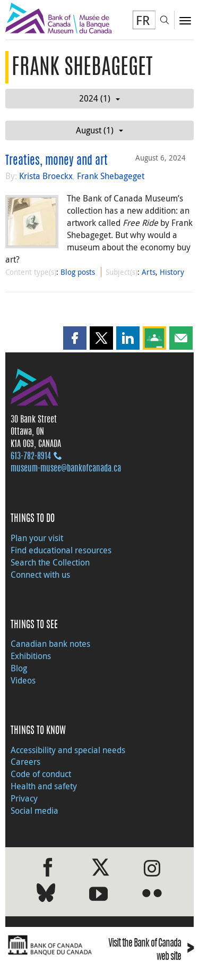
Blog (19, 668)
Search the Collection (50, 562)
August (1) (99, 130)
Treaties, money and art (56, 161)
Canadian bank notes (50, 644)
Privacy (24, 798)
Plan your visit (37, 538)
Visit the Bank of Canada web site (151, 951)
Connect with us (40, 574)
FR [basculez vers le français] (143, 20)
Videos (23, 680)
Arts (148, 272)
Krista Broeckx (46, 176)
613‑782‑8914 (31, 456)
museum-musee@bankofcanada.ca (66, 469)
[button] (74, 338)
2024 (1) (99, 98)
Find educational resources (61, 550)
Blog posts (77, 272)
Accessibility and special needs (68, 750)
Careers (25, 761)
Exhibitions (31, 656)
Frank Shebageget (110, 176)
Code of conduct (41, 774)
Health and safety (44, 786)
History (172, 272)
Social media (34, 810)
